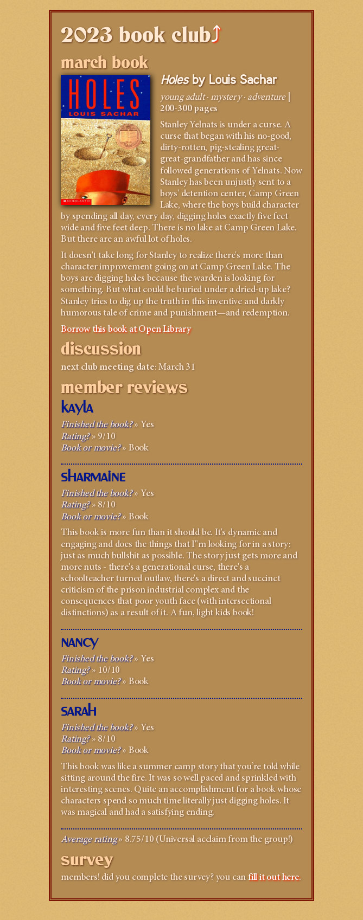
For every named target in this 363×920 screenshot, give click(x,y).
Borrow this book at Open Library (126, 329)
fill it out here (273, 878)
